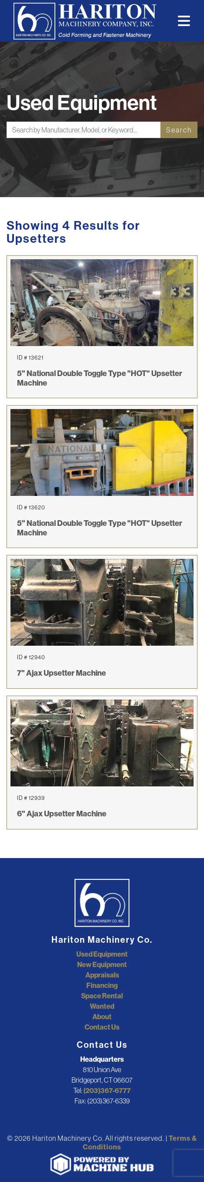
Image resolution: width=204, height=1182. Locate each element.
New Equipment (102, 964)
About (102, 1016)
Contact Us (102, 1027)
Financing (102, 985)
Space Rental (102, 995)
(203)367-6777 (107, 1090)
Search (179, 129)
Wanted (102, 1006)
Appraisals (102, 975)
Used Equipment (102, 954)
